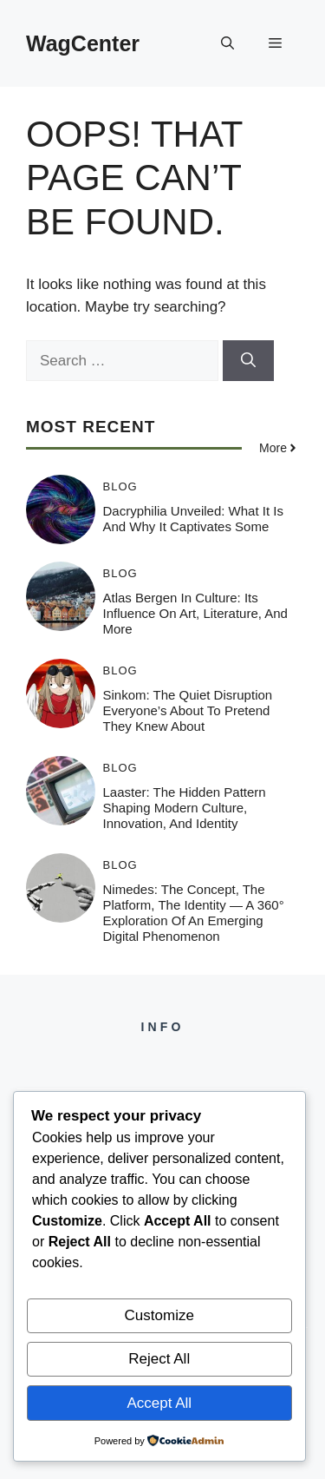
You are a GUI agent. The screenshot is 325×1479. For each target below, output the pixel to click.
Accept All (159, 1403)
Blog (120, 486)
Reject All (159, 1359)
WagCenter (83, 43)
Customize (159, 1315)
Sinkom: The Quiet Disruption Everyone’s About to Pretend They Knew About (188, 710)
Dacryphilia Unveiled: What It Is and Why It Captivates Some (193, 518)
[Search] (248, 361)
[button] (227, 43)
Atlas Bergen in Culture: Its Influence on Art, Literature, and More (195, 613)
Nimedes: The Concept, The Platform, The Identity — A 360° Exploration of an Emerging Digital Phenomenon (193, 912)
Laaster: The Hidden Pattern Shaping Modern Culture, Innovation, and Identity (184, 808)
